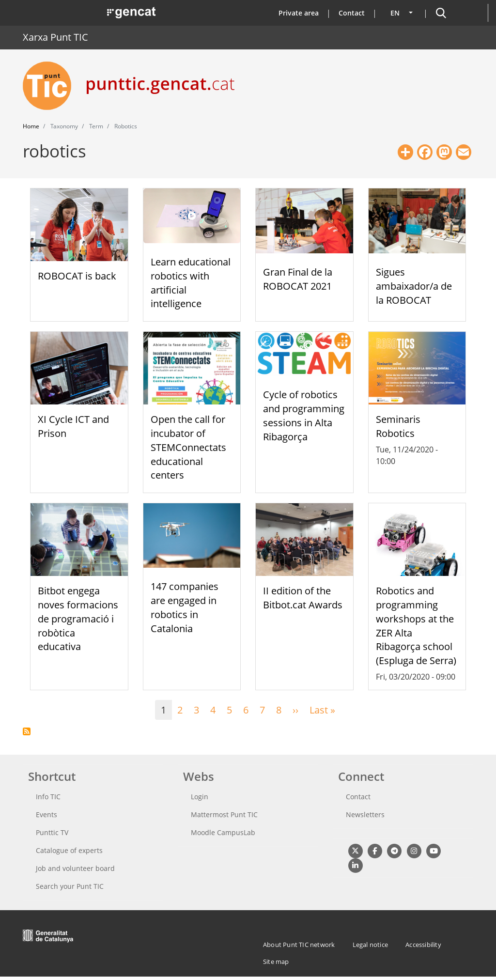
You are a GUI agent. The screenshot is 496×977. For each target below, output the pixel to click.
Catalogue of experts (69, 850)
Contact (352, 12)
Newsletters (365, 814)
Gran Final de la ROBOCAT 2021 (297, 279)
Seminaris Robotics (398, 426)
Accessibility (423, 944)
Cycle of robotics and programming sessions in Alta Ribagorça (303, 415)
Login (199, 796)
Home (31, 126)
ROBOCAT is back (77, 275)
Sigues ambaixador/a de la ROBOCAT (414, 286)
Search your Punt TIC (70, 886)
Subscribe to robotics (27, 731)
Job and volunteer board (75, 868)
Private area (299, 12)
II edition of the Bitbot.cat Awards (302, 597)
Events (46, 814)
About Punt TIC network (299, 944)
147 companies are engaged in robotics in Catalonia (184, 607)
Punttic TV (52, 832)
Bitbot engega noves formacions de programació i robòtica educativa (78, 618)
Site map (276, 961)
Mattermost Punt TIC (224, 814)
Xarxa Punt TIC (55, 37)
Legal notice (370, 944)
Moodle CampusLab (223, 832)
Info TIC (48, 796)
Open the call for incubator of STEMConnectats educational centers (188, 447)
